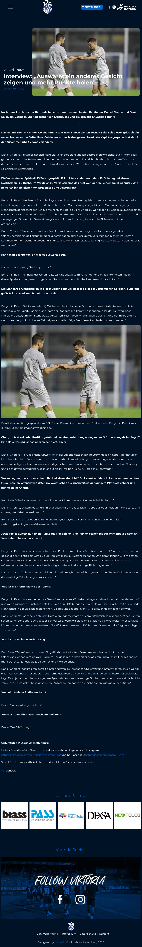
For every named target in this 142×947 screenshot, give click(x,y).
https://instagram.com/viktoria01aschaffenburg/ (31, 754)
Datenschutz (87, 933)
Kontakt (104, 933)
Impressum (69, 933)
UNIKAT (59, 942)
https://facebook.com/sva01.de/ (104, 754)
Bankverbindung (47, 933)
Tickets (92, 7)
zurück (11, 770)
